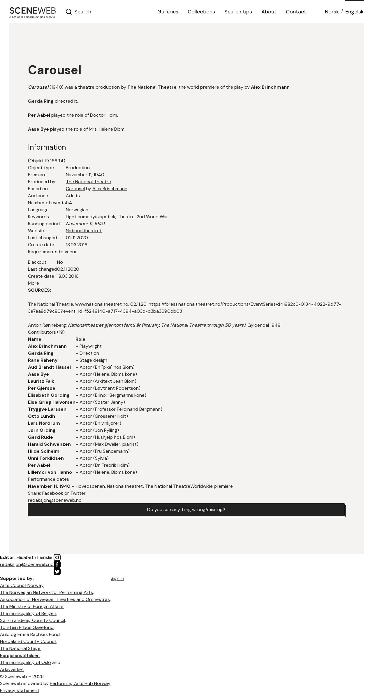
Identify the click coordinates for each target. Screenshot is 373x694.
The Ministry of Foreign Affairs (32, 606)
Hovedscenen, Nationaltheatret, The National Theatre (133, 486)
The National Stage (20, 648)
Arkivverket (12, 669)
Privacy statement (19, 690)
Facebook (52, 493)
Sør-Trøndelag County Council (32, 620)
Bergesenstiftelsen (20, 655)
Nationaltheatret (84, 231)
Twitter (78, 493)
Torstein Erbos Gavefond (27, 627)
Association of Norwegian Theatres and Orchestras (55, 599)
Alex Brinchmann (109, 189)
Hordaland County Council (28, 641)
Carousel (75, 189)
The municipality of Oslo (25, 662)
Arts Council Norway (21, 585)
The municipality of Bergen (28, 613)
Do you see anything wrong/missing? (186, 509)
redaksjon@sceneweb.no (55, 500)
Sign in (117, 578)
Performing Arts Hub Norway (80, 683)
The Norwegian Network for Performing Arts (46, 592)
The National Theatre (88, 182)
